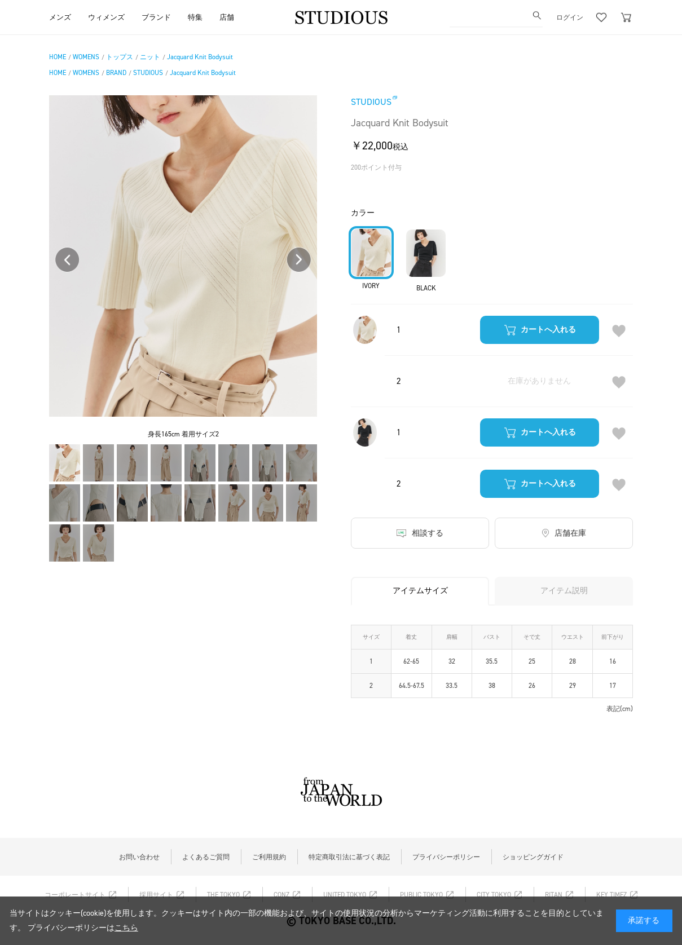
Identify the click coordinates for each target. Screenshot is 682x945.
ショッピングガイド (533, 857)
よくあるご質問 (206, 857)
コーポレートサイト (75, 894)
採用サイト (156, 894)
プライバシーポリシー (446, 857)
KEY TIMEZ (611, 894)
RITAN (553, 894)
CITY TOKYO (494, 894)
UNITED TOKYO (344, 894)
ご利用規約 (269, 857)
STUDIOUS (371, 102)
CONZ (281, 894)
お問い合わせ (139, 857)
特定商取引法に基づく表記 (349, 857)
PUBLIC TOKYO (421, 894)
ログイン (569, 16)
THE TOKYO (223, 894)
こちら (126, 927)
